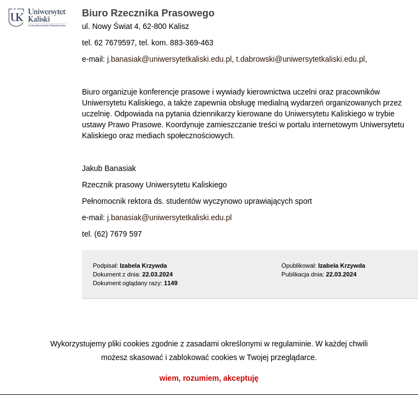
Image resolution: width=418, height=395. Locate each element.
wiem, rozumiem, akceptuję (209, 378)
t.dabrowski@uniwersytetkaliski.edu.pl (300, 59)
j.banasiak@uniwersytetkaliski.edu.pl (169, 59)
